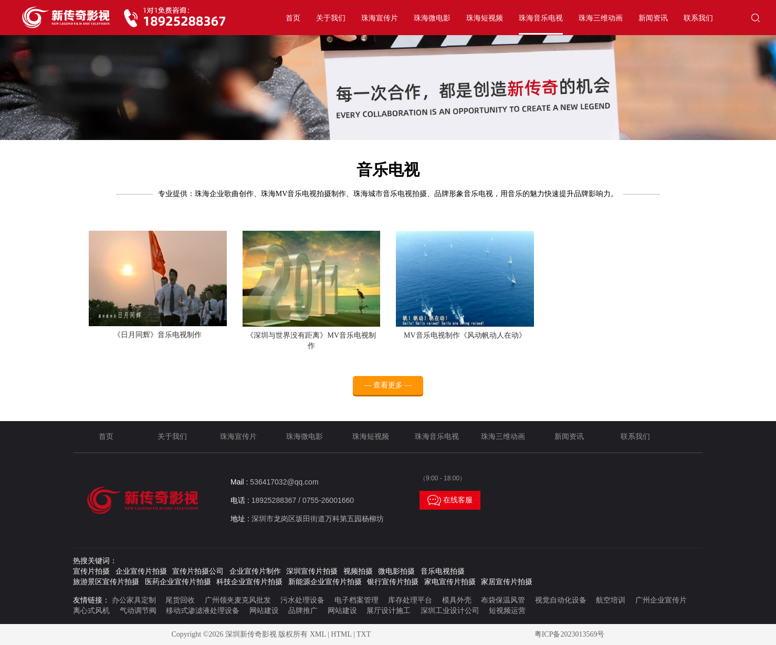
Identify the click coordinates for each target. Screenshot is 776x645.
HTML (341, 634)
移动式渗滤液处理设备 (202, 611)
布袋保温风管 (503, 600)
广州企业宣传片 (661, 600)
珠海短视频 (484, 18)
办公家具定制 (134, 600)
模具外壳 (456, 600)
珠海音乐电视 (541, 18)
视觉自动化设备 (560, 600)
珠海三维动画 (601, 18)
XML (318, 634)
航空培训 (610, 600)
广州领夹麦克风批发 (238, 600)
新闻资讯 (653, 18)
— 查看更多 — (388, 385)
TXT (363, 634)
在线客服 (450, 500)
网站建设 (264, 611)
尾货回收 (180, 600)
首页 (293, 18)
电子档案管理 (356, 600)
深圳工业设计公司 (450, 611)
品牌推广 (303, 611)
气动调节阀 (138, 611)
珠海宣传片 (379, 18)
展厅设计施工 (388, 611)
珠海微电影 (432, 18)
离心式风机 (91, 611)
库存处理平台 (410, 600)
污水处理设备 (302, 600)
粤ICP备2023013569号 (569, 634)
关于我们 (330, 18)
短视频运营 (507, 611)
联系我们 (698, 18)
